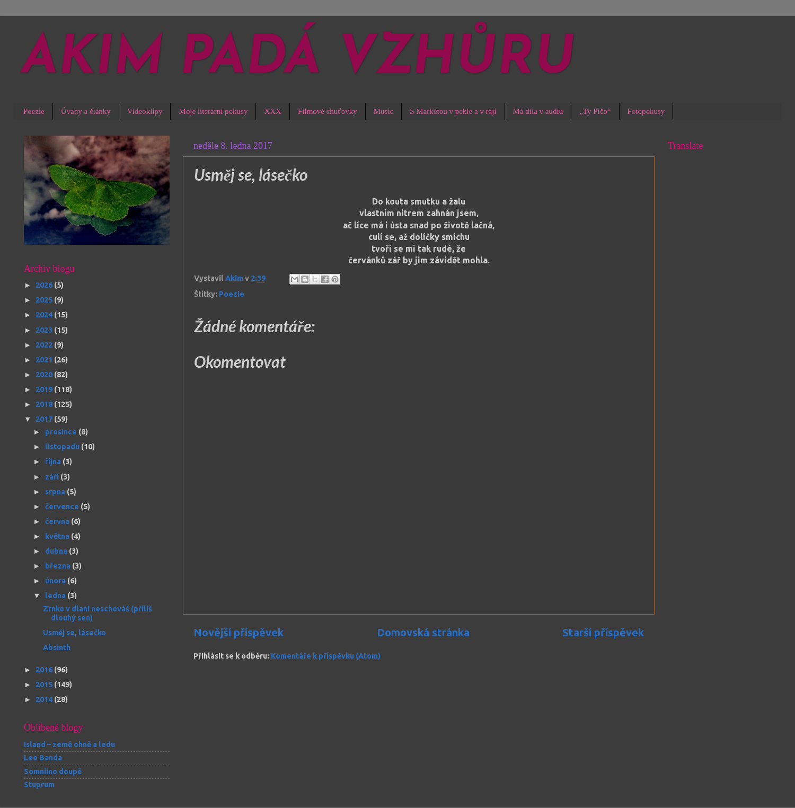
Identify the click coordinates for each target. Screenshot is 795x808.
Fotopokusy (646, 111)
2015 (45, 684)
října (54, 461)
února (56, 580)
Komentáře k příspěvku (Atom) (326, 656)
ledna (56, 595)
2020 (45, 374)
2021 (45, 360)
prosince (61, 432)
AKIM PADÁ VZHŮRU (298, 59)
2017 (45, 419)
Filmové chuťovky (327, 111)
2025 (45, 300)
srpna (56, 491)
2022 (45, 345)
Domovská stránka (423, 632)
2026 (45, 285)
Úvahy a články (86, 111)
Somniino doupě (53, 771)
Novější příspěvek (238, 632)
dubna (57, 551)
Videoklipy (145, 111)
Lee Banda (43, 757)
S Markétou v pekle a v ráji (453, 111)
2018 (45, 404)
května (58, 536)
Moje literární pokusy (213, 111)
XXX (272, 111)
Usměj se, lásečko (74, 632)
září (52, 477)
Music (384, 111)
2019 (45, 389)
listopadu (63, 446)
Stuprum (39, 784)
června (58, 521)
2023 (45, 330)
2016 (45, 669)
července (63, 506)
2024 (45, 314)
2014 (45, 699)
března (58, 566)
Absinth (56, 647)
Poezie (34, 111)
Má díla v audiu (538, 111)
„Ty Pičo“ (595, 111)
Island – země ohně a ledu (69, 744)
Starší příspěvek (603, 632)
